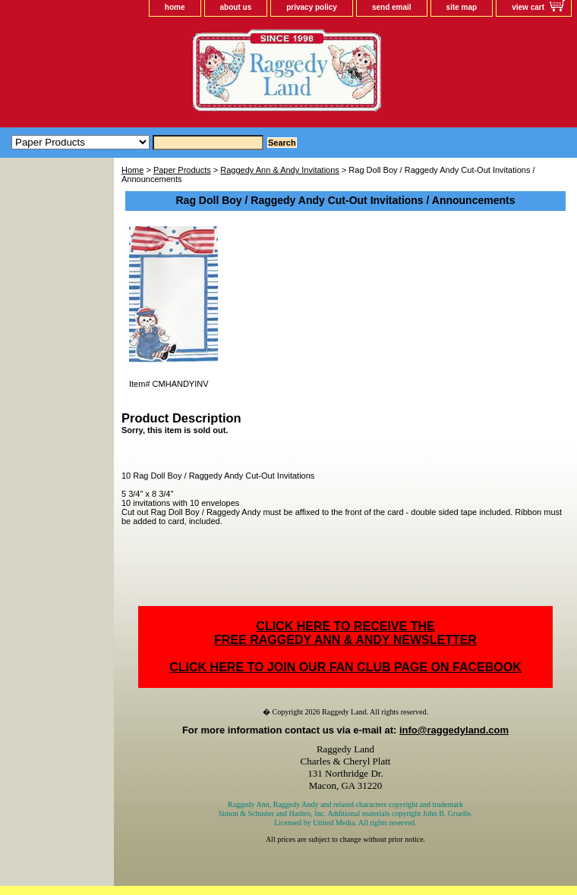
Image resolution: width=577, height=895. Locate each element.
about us (236, 7)
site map (462, 7)
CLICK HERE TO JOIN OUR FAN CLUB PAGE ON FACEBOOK (345, 667)
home (175, 7)
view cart (528, 7)
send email (391, 7)
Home (132, 169)
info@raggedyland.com (454, 730)
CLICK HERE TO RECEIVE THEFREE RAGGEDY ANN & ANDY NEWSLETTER (345, 633)
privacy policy (311, 7)
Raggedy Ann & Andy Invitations (279, 169)
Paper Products (182, 169)
